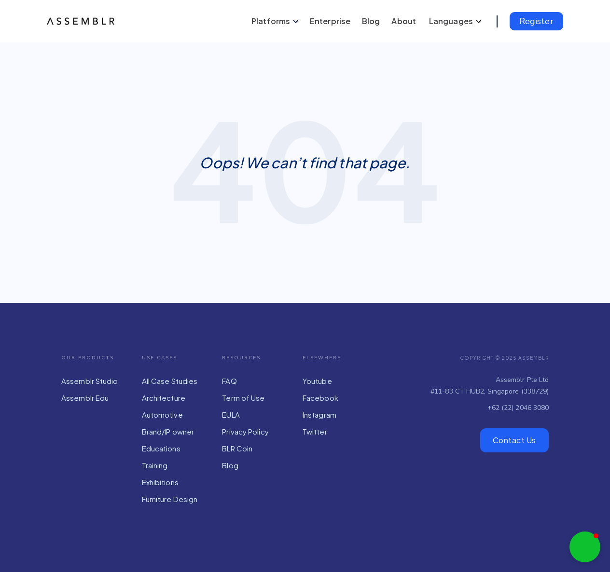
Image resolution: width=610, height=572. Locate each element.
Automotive (162, 414)
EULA (230, 414)
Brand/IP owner (168, 431)
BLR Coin (237, 448)
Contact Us (514, 440)
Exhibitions (160, 482)
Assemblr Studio (89, 380)
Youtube (317, 380)
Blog (230, 465)
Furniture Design (170, 499)
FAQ (229, 380)
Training (155, 465)
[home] (83, 21)
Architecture (163, 397)
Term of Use (243, 397)
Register (536, 21)
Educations (161, 448)
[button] (274, 21)
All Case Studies (170, 380)
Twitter (315, 431)
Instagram (319, 414)
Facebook (320, 397)
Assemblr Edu (85, 397)
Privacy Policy (245, 431)
